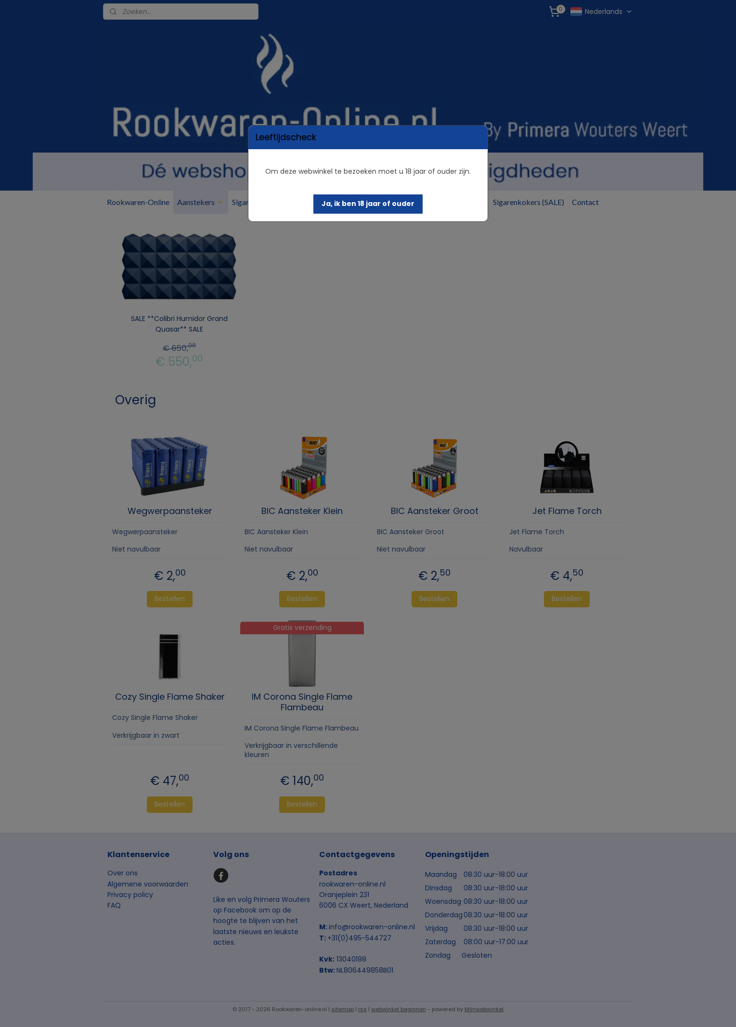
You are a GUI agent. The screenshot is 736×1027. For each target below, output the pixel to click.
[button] (368, 204)
